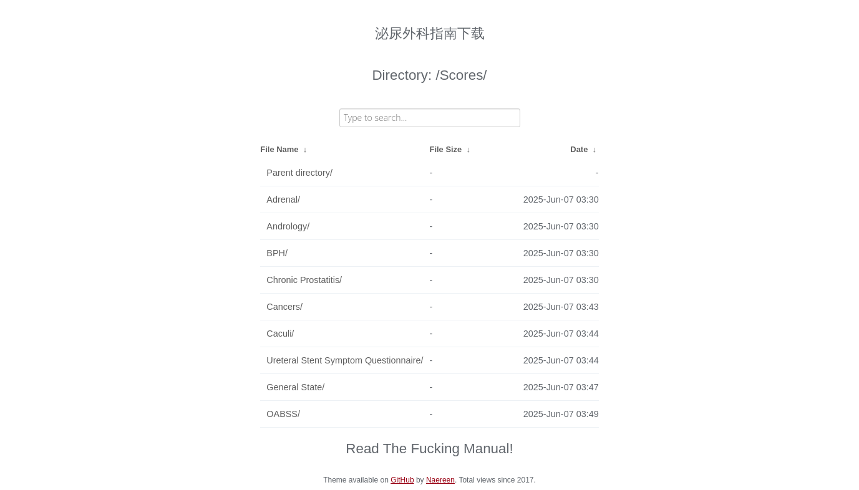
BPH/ (277, 253)
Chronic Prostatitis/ (304, 280)
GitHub (402, 480)
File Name (279, 149)
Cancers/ (284, 307)
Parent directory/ (299, 173)
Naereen (440, 480)
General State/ (295, 387)
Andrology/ (287, 226)
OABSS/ (283, 414)
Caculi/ (280, 334)
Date (579, 149)
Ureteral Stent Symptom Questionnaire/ (344, 360)
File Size (446, 149)
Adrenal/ (283, 199)
